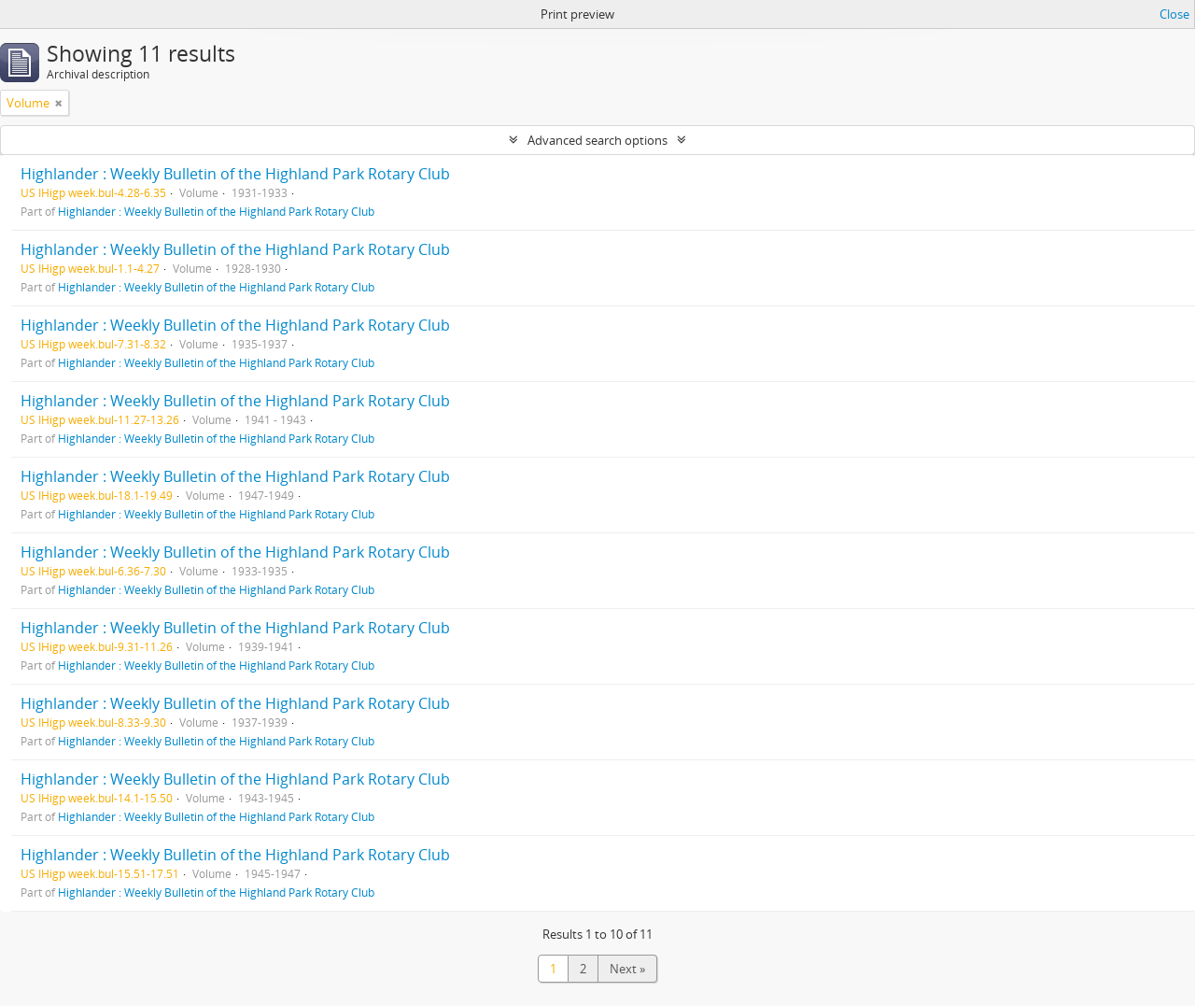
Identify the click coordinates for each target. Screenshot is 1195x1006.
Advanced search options (597, 140)
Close (1174, 14)
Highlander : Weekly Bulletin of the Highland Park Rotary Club (235, 173)
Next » (627, 968)
